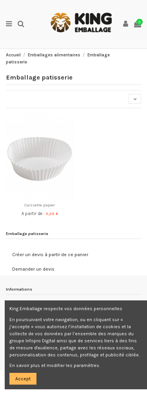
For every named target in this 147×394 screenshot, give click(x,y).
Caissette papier (39, 205)
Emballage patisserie (27, 233)
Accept (23, 378)
